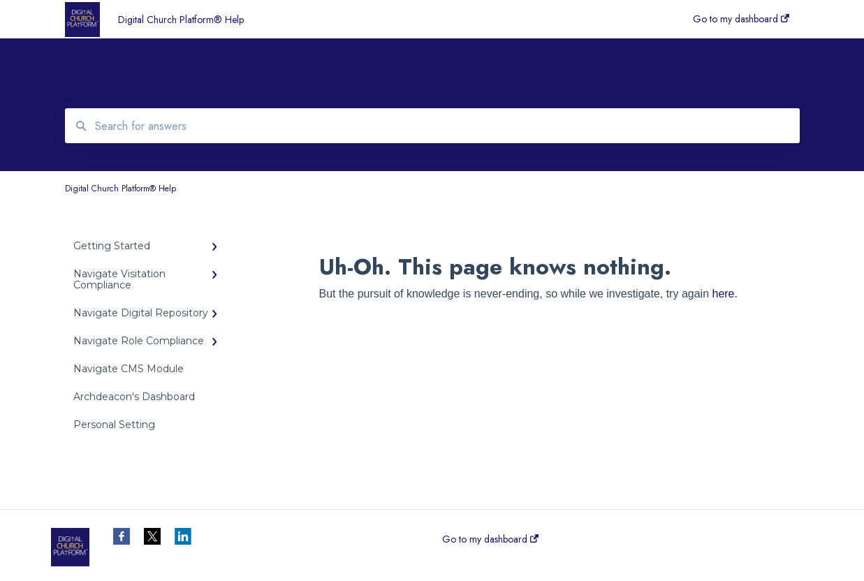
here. (724, 294)
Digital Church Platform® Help (181, 20)
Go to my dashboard (490, 539)
